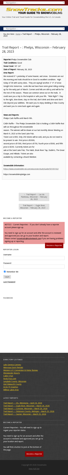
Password (7, 263)
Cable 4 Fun (8, 376)
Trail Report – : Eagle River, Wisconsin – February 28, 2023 (34, 206)
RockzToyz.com (9, 379)
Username (7, 255)
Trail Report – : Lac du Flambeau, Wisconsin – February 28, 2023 (34, 196)
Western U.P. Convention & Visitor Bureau (20, 370)
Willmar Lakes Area (11, 390)
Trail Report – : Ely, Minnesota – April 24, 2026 (22, 403)
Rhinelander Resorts (11, 373)
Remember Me (11, 272)
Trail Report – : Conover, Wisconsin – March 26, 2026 (25, 409)
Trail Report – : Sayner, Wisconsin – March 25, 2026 (24, 414)
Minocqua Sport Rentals (13, 367)
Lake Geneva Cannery (12, 365)
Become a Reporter (54, 245)
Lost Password (9, 282)
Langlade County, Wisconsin (14, 381)
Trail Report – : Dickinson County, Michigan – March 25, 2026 (28, 411)
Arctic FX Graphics (10, 387)
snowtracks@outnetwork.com (29, 238)
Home (17, 34)
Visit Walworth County (12, 384)
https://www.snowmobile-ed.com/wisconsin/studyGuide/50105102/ (31, 169)
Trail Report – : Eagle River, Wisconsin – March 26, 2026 (26, 406)
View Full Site (34, 469)
